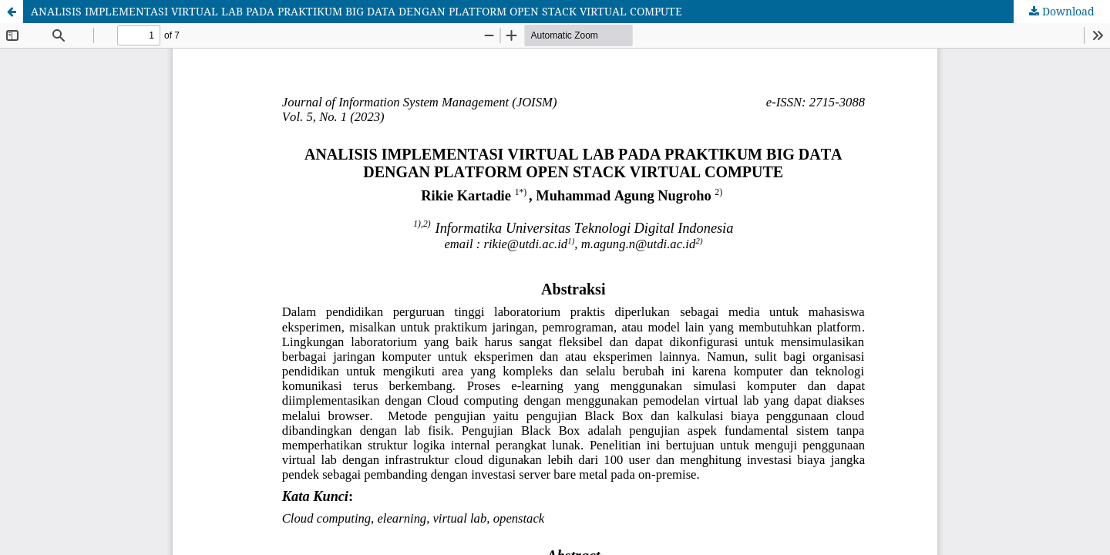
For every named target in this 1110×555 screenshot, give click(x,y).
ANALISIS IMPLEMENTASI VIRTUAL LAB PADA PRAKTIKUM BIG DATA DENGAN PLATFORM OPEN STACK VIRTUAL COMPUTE (356, 11)
